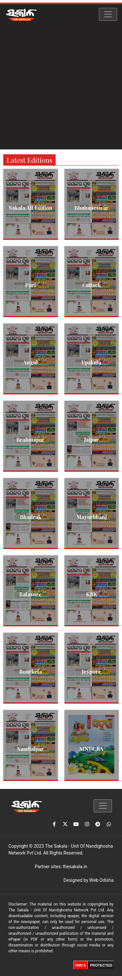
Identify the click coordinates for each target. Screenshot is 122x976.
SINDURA (91, 748)
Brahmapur (30, 439)
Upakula (91, 362)
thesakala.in (75, 866)
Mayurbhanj (91, 516)
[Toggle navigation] (108, 14)
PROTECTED (101, 965)
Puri (30, 285)
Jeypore (91, 671)
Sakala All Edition (30, 207)
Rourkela (30, 671)
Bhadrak (30, 516)
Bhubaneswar (92, 207)
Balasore (30, 594)
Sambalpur (30, 748)
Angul (30, 362)
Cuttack (91, 285)
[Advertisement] (61, 88)
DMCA (80, 965)
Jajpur (91, 439)
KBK (91, 594)
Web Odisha (101, 880)
